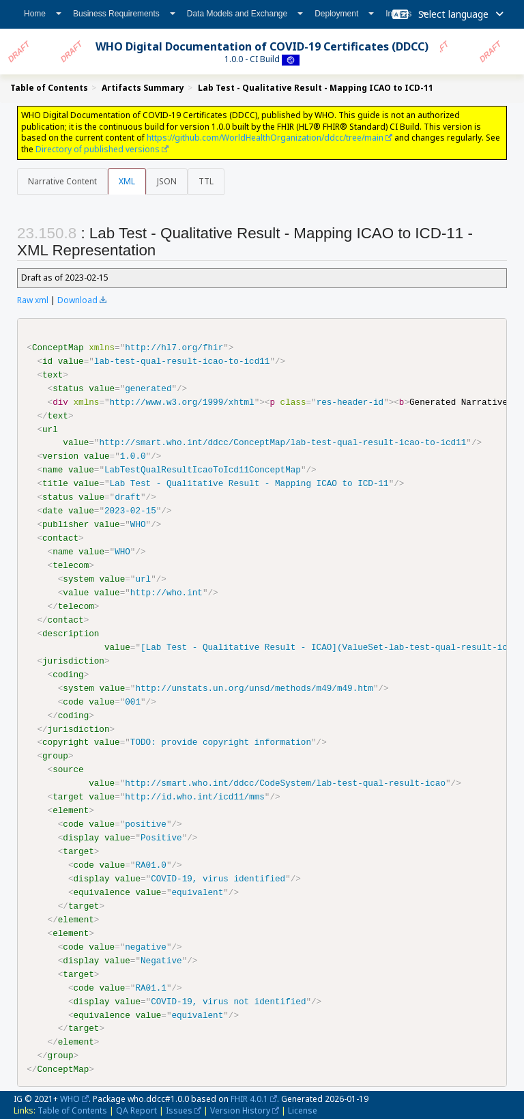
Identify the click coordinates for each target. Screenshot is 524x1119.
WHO (70, 1098)
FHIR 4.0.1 (249, 1098)
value (71, 361)
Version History (240, 1110)
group (55, 756)
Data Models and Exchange (245, 13)
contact (60, 538)
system (78, 579)
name (52, 470)
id (47, 361)
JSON (167, 181)
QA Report (136, 1110)
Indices (406, 13)
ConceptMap (58, 347)
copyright (65, 742)
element (71, 810)
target (68, 797)
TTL (206, 181)
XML (127, 181)
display (81, 838)
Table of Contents (72, 1110)
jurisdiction (73, 660)
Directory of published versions (97, 149)
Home (42, 13)
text (52, 375)
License (302, 1110)
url (50, 429)
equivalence (101, 892)
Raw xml (32, 300)
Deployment (344, 13)
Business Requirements (124, 13)
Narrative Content (62, 181)
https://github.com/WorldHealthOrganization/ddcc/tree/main (265, 137)
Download (77, 300)
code (73, 701)
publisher (65, 524)
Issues (179, 1110)
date (52, 511)
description (70, 633)
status (68, 388)
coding (68, 674)
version (60, 456)
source (68, 769)
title (55, 483)
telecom (71, 565)
